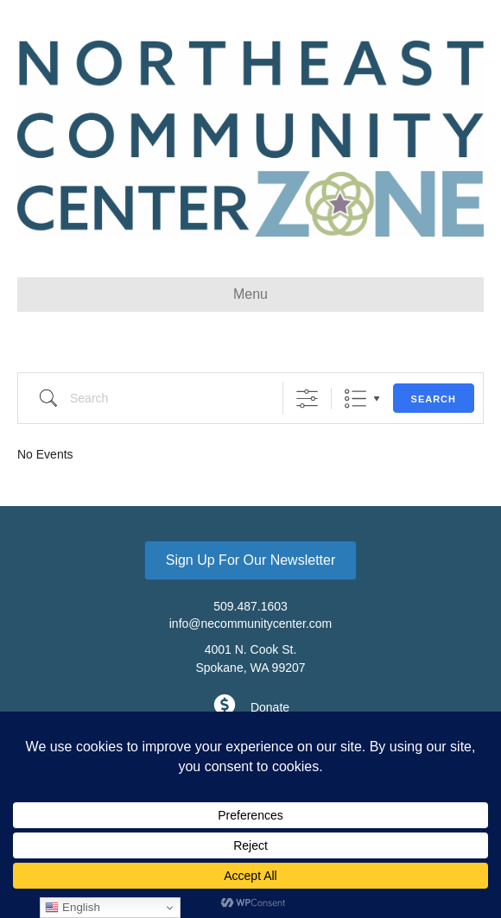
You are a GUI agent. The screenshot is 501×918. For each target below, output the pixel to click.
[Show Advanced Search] (307, 398)
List (355, 398)
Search (433, 399)
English (72, 908)
